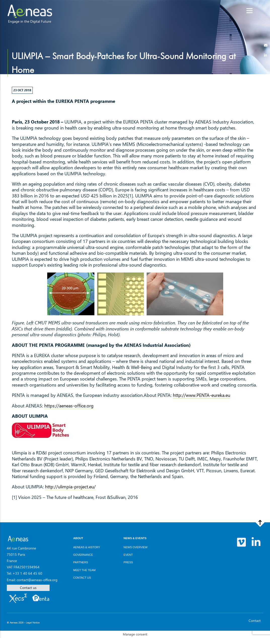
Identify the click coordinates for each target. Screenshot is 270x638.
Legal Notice (33, 622)
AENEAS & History (86, 547)
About (78, 538)
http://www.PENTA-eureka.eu (201, 395)
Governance (83, 554)
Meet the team (84, 570)
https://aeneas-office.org (69, 406)
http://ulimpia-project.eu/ (70, 487)
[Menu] (249, 11)
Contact (255, 620)
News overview (135, 547)
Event (128, 554)
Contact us (28, 587)
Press (128, 562)
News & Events (135, 538)
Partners (80, 562)
